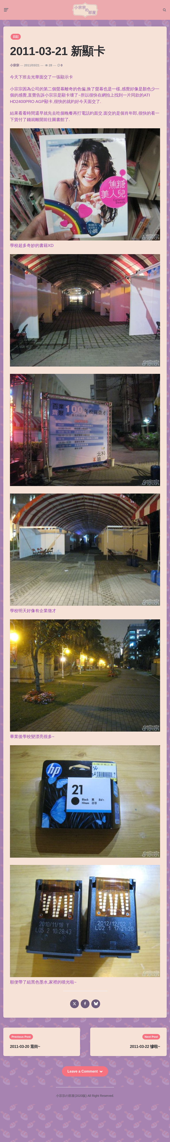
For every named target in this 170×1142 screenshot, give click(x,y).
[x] (74, 1003)
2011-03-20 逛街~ (25, 1046)
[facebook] (85, 1003)
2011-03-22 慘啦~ (145, 1046)
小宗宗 (14, 65)
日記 (16, 36)
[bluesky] (95, 1003)
